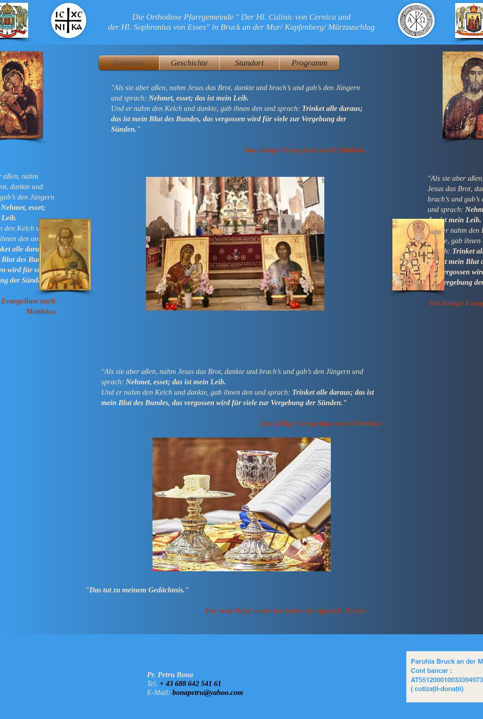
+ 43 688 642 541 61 (190, 683)
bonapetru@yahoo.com (207, 692)
